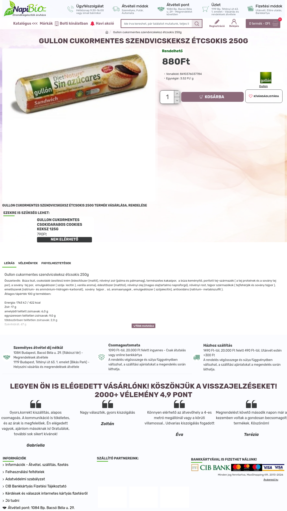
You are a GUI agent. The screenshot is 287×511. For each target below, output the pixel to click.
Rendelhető (172, 51)
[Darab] (167, 96)
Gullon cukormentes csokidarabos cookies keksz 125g (59, 224)
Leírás (9, 263)
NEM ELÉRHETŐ (64, 239)
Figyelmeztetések (56, 263)
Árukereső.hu (270, 479)
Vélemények (28, 263)
